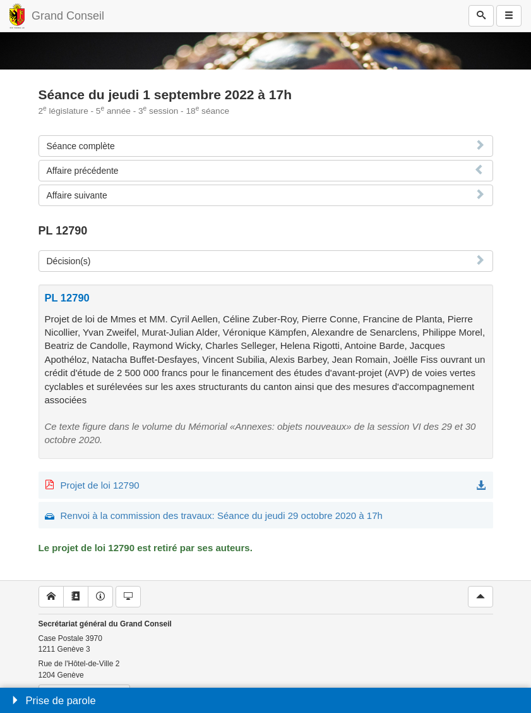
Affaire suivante (77, 195)
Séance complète (81, 146)
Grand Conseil (68, 15)
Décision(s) (69, 261)
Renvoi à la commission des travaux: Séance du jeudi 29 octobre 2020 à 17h (222, 515)
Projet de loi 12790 (100, 485)
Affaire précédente (83, 171)
